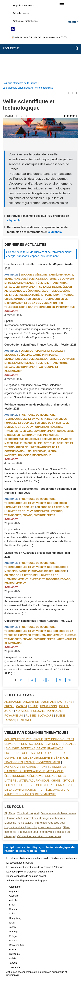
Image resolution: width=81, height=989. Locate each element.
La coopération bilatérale (19, 786)
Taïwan (9, 643)
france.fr (72, 976)
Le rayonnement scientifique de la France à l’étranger (35, 790)
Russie (31, 639)
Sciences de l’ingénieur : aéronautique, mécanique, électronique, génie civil (38, 214)
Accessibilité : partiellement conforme (51, 961)
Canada (21, 629)
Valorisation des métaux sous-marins (39, 759)
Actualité (11, 234)
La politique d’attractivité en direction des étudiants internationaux (41, 781)
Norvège (22, 634)
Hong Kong (48, 629)
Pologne (38, 634)
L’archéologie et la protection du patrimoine (29, 795)
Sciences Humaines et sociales (41, 274)
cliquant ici (14, 143)
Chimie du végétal (28, 736)
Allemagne (12, 625)
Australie (11, 198)
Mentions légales (19, 961)
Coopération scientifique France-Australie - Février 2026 (40, 268)
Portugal (54, 634)
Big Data (9, 736)
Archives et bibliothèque (25, 21)
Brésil (9, 629)
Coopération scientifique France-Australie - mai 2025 (38, 544)
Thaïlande (24, 643)
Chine (33, 629)
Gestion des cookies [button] (58, 965)
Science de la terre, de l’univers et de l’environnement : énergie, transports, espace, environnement (39, 177)
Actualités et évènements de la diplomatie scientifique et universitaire (36, 897)
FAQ (65, 957)
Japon (8, 634)
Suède (60, 639)
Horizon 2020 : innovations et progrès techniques (35, 741)
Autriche (65, 625)
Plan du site (35, 957)
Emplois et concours (23, 5)
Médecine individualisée (19, 746)
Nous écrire (51, 957)
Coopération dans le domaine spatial (26, 799)
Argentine (31, 625)
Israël (64, 629)
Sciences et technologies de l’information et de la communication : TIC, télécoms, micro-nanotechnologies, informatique (39, 226)
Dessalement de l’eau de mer (58, 736)
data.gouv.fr (40, 980)
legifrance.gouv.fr (38, 976)
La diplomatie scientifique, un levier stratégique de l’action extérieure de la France (39, 772)
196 (69, 603)
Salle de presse (21, 13)
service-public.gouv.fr (14, 976)
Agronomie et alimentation (25, 690)
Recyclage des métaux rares (43, 750)
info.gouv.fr (57, 976)
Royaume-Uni (14, 639)
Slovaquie (45, 639)
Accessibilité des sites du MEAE (27, 965)
